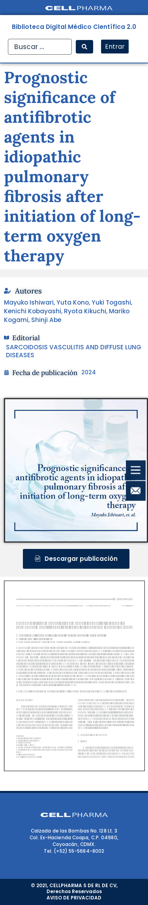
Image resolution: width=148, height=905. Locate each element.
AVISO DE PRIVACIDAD (74, 898)
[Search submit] (84, 46)
